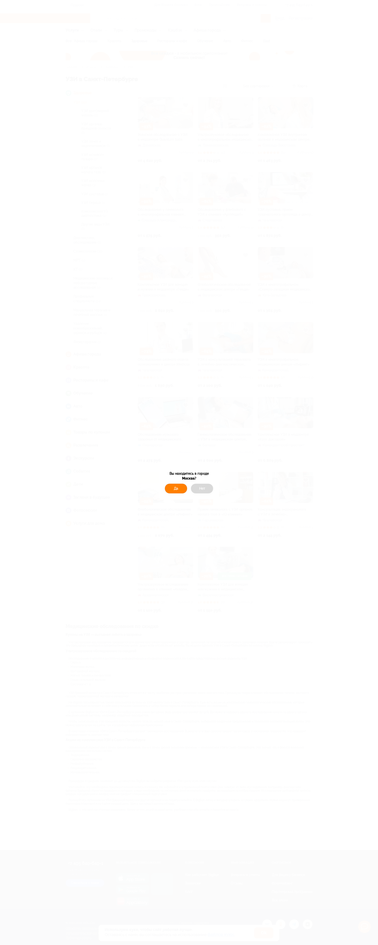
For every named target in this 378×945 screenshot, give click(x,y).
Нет (202, 488)
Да (176, 488)
